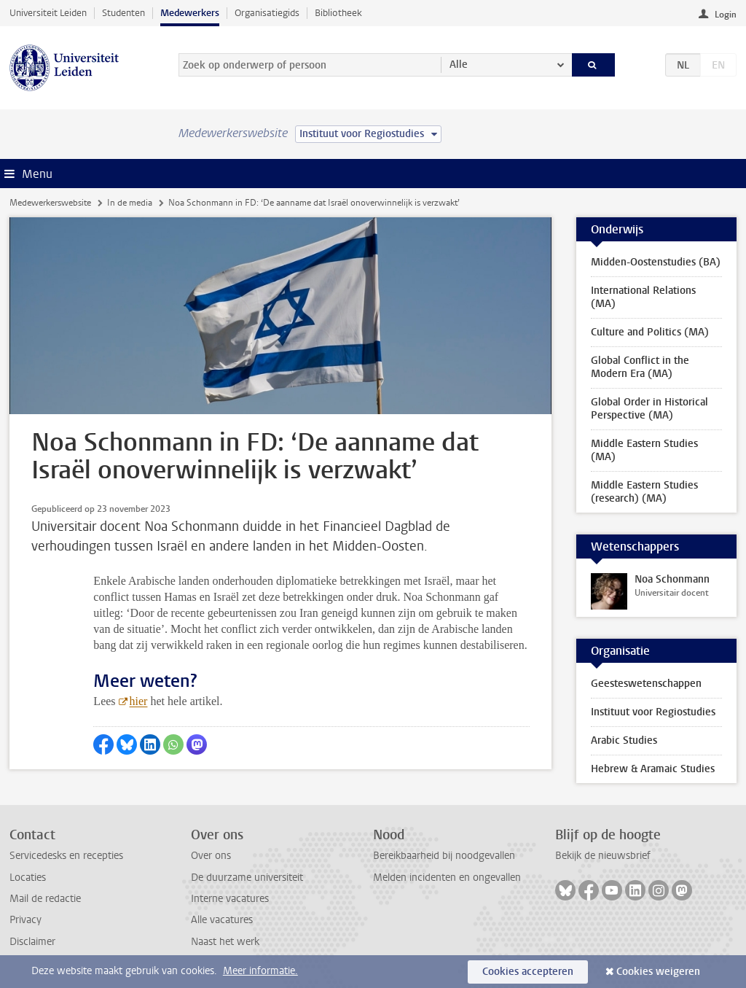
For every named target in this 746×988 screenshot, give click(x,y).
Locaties (27, 877)
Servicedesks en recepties (66, 856)
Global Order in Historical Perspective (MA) (649, 408)
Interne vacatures (230, 899)
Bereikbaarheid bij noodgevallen (444, 856)
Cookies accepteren (527, 972)
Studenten (123, 13)
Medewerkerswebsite (50, 203)
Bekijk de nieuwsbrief (603, 856)
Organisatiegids (267, 13)
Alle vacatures (222, 920)
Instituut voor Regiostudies (653, 712)
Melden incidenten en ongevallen (447, 877)
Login (726, 14)
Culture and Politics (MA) (650, 332)
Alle (458, 64)
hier (139, 701)
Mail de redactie (45, 899)
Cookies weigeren (658, 972)
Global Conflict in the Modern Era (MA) (640, 367)
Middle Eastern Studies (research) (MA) (644, 491)
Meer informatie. (260, 971)
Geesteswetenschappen (646, 684)
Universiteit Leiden (48, 13)
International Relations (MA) (643, 297)
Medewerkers (189, 13)
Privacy (25, 920)
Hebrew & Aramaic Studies (653, 769)
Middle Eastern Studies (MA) (644, 450)
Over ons (211, 856)
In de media (129, 203)
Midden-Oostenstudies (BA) (656, 262)
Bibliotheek (338, 13)
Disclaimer (32, 942)
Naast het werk (225, 942)
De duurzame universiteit (247, 877)
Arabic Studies (624, 740)
